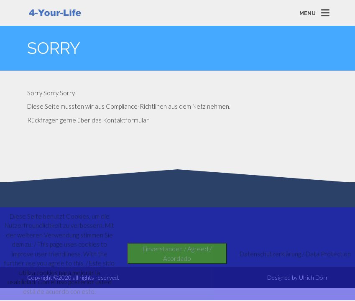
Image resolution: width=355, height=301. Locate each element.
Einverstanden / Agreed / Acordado (177, 253)
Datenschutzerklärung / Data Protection (295, 254)
